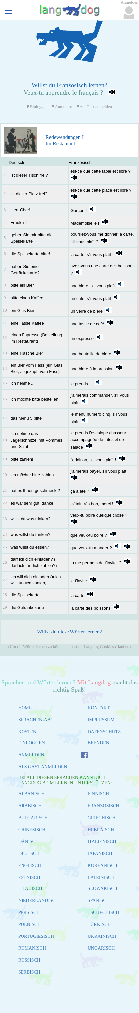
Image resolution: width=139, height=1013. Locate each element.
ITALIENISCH (102, 841)
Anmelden (62, 106)
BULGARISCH (33, 817)
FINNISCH (98, 793)
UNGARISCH (101, 948)
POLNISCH (29, 924)
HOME (25, 707)
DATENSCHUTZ (104, 731)
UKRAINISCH (102, 936)
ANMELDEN (31, 754)
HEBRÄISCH (101, 829)
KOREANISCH (102, 865)
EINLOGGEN (31, 742)
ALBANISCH (31, 793)
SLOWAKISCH (102, 888)
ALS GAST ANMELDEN (42, 766)
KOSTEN (27, 731)
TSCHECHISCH (103, 912)
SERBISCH (29, 972)
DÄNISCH (28, 841)
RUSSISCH (29, 960)
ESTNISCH (29, 877)
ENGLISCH (29, 865)
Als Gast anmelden (94, 106)
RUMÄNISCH (32, 948)
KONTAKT (99, 707)
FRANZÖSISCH (103, 805)
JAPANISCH (100, 853)
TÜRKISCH (99, 924)
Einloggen (37, 106)
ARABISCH (30, 805)
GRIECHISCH (102, 817)
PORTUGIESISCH (36, 936)
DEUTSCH (29, 853)
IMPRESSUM (101, 719)
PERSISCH (29, 912)
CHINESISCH (31, 829)
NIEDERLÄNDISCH (38, 900)
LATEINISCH (101, 877)
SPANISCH (99, 900)
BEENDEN (98, 742)
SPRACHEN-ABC (36, 719)
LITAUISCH (30, 888)
